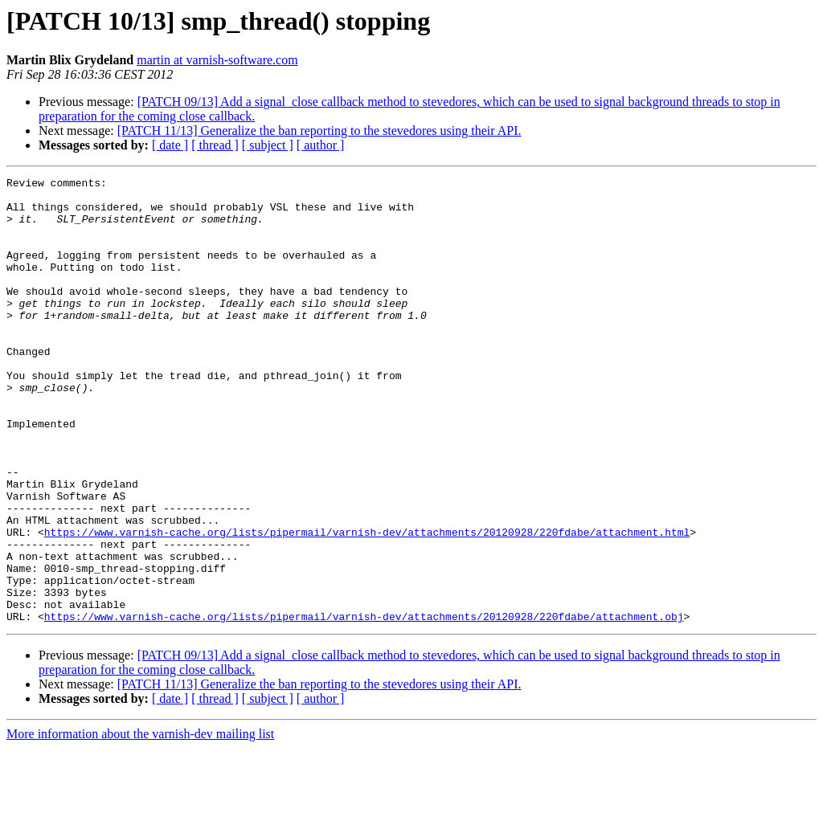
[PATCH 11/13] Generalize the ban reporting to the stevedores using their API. (319, 130)
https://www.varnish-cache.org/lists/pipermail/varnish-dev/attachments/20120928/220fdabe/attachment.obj (364, 705)
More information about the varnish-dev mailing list (140, 823)
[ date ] (170, 145)
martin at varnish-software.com (217, 60)
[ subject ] (267, 145)
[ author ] (321, 145)
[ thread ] (215, 145)
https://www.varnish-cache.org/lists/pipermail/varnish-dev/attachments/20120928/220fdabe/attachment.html (367, 604)
